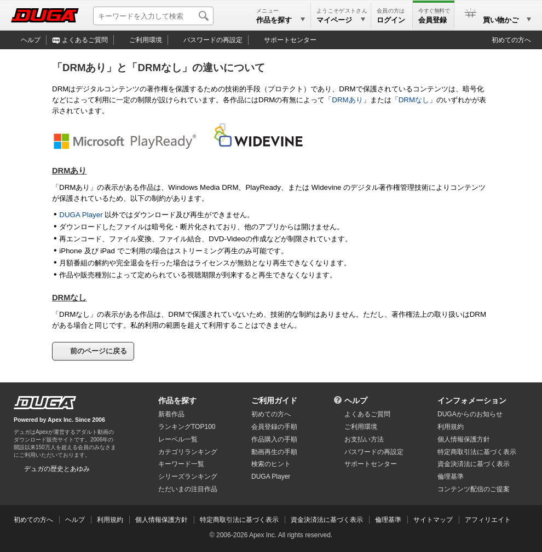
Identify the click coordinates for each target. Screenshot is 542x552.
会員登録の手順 (274, 427)
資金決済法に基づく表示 (327, 520)
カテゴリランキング (187, 452)
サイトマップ (433, 520)
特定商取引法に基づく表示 (239, 520)
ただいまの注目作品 (187, 489)
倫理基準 (450, 476)
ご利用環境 (145, 40)
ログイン (391, 20)
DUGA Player (80, 215)
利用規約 (450, 427)
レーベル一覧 (178, 439)
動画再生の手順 (274, 452)
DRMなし (414, 100)
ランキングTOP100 (186, 427)
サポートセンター (290, 40)
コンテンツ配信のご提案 (473, 489)
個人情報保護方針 (463, 439)
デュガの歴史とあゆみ (57, 469)
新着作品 (171, 414)
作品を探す (177, 400)
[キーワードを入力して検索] (153, 16)
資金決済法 (473, 464)
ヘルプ (31, 40)
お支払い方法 (364, 439)
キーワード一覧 (181, 464)
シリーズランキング (187, 476)
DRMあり (347, 100)
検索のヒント (271, 464)
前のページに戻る (98, 351)
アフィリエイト (488, 520)
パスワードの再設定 (213, 40)
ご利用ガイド (274, 400)
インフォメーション (471, 400)
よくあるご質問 (85, 40)
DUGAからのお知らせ (470, 414)
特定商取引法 (476, 452)
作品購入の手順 (274, 439)
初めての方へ (511, 40)
